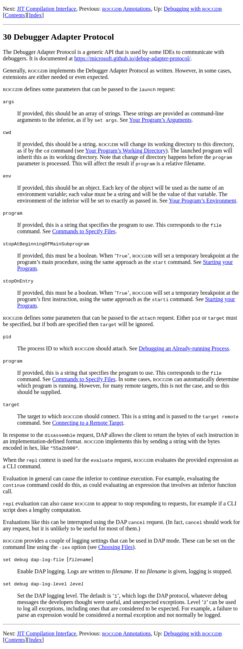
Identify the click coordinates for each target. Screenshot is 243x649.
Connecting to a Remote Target (87, 423)
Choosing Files (115, 547)
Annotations (126, 9)
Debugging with (193, 9)
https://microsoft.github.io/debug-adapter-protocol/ (132, 58)
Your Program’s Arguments (160, 120)
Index (35, 15)
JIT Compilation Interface (46, 9)
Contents (15, 15)
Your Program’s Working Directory (125, 151)
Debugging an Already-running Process (184, 348)
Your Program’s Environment (202, 201)
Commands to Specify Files (83, 231)
